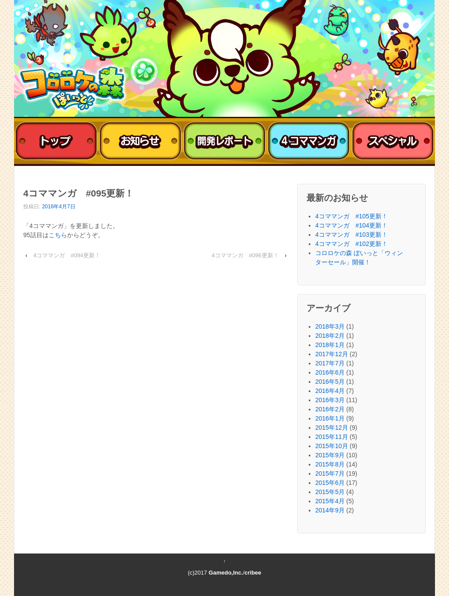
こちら (58, 234)
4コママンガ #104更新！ (351, 225)
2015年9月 (330, 455)
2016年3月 (330, 399)
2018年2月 (330, 335)
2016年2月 (330, 409)
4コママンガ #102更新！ (351, 243)
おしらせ (140, 141)
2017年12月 (331, 354)
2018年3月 (330, 326)
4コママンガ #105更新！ (351, 216)
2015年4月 (330, 501)
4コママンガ (309, 141)
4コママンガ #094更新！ (66, 255)
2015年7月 (330, 473)
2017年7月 (330, 363)
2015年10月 (331, 445)
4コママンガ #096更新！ (244, 255)
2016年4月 (330, 390)
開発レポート (224, 141)
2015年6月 (330, 482)
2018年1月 (330, 344)
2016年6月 (330, 372)
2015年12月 (331, 427)
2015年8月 (330, 464)
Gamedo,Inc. (226, 572)
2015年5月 (330, 491)
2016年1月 (330, 418)
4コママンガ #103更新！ (351, 234)
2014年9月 (330, 510)
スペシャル (393, 141)
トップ (56, 141)
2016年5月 (330, 381)
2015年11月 (331, 436)
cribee (253, 572)
